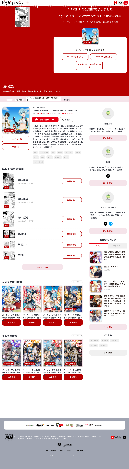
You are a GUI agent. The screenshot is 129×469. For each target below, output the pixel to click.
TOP (47, 451)
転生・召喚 (94, 340)
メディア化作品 (38, 162)
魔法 (42, 157)
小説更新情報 (10, 336)
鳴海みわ (24, 91)
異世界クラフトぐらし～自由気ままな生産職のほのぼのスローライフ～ (115, 313)
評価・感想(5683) (47, 119)
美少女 (60, 152)
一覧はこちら (42, 267)
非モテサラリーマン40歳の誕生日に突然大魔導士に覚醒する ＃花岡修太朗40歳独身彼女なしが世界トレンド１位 (115, 301)
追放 (35, 152)
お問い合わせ (79, 451)
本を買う (11, 322)
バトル (66, 157)
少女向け (103, 345)
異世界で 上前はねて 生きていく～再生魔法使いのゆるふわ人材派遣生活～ (115, 284)
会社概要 (53, 451)
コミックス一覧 (15, 139)
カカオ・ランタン (54, 91)
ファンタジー (44, 152)
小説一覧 (15, 146)
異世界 (78, 152)
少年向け (105, 340)
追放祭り (58, 157)
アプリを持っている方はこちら (89, 65)
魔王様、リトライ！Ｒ (113, 266)
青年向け (114, 340)
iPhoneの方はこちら (75, 56)
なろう (50, 157)
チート (36, 157)
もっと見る (108, 327)
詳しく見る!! (108, 137)
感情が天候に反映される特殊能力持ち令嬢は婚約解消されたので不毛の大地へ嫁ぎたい (115, 256)
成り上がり (69, 152)
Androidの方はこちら (103, 56)
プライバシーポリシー (66, 451)
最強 (53, 152)
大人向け (94, 345)
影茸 (33, 91)
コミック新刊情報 (13, 282)
